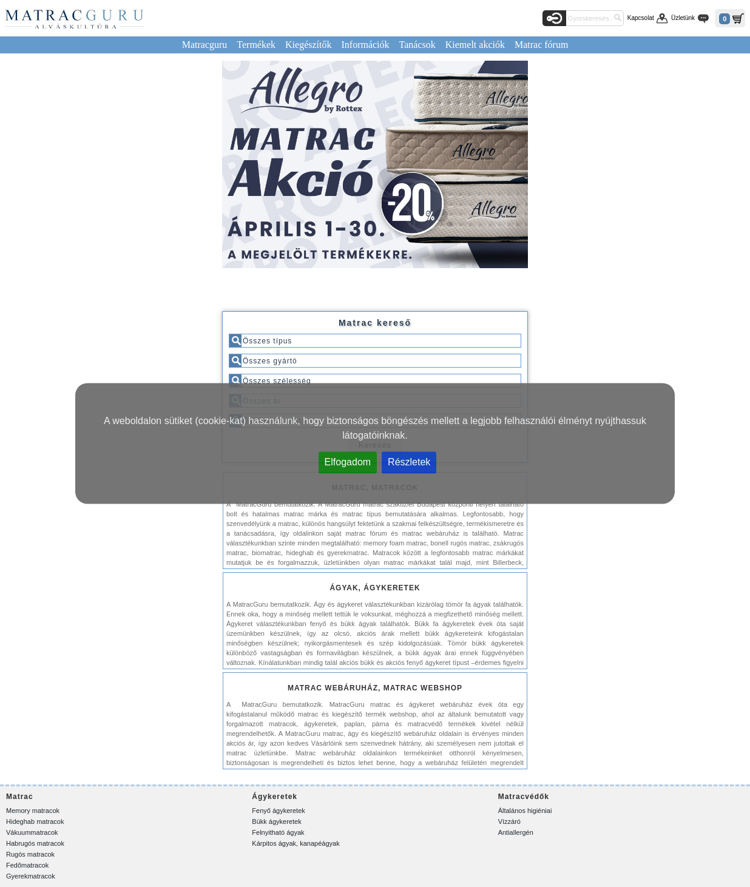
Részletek (409, 462)
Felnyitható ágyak (278, 832)
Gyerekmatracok (30, 876)
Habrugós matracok (35, 843)
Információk (365, 44)
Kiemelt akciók (475, 44)
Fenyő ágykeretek (278, 810)
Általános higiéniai (525, 810)
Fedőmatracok (27, 865)
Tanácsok (417, 44)
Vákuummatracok (32, 832)
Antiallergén (515, 832)
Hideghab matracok (35, 821)
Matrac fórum (541, 44)
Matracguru (205, 44)
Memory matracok (32, 810)
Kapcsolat (640, 18)
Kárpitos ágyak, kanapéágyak (295, 843)
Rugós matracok (30, 854)
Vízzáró (509, 821)
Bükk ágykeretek (276, 821)
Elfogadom (348, 462)
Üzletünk (683, 18)
